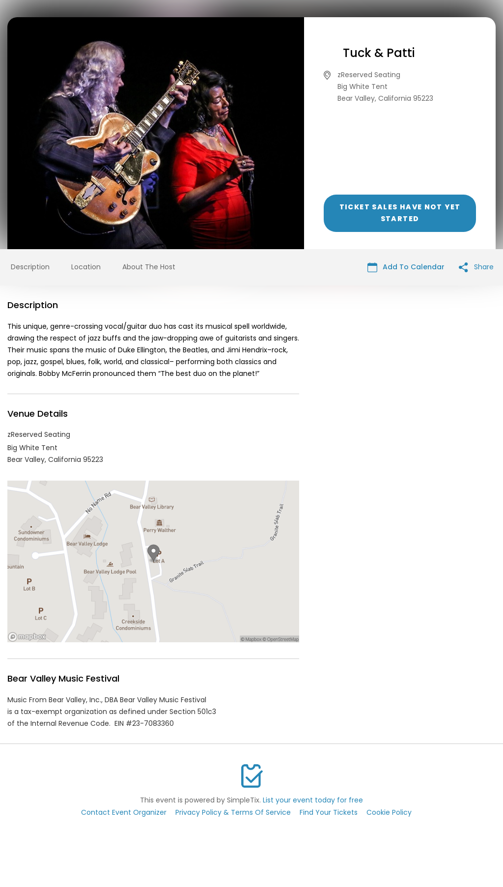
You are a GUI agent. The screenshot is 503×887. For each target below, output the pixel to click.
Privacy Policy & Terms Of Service (233, 812)
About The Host (148, 267)
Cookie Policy (389, 812)
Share (476, 267)
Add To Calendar (406, 267)
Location (86, 267)
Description (30, 267)
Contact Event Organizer (124, 812)
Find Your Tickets (329, 812)
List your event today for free (313, 800)
